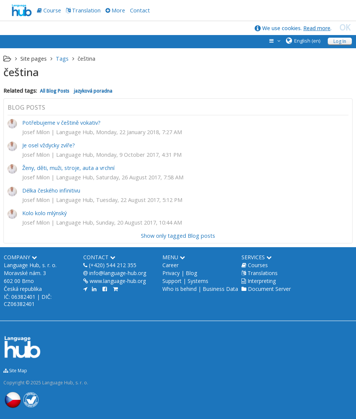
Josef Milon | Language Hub (57, 132)
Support (172, 280)
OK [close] (344, 27)
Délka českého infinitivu (51, 190)
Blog (191, 273)
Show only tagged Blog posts (178, 235)
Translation (86, 10)
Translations (263, 273)
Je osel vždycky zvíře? (48, 145)
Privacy (171, 273)
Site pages (33, 58)
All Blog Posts (54, 91)
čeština (86, 58)
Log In (339, 41)
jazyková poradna (93, 91)
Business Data (220, 288)
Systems (198, 280)
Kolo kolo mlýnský (44, 213)
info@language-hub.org (117, 273)
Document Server (269, 288)
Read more (316, 28)
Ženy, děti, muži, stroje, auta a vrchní (68, 167)
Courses (258, 265)
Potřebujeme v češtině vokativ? (61, 122)
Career (170, 265)
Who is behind (179, 288)
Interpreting (262, 280)
